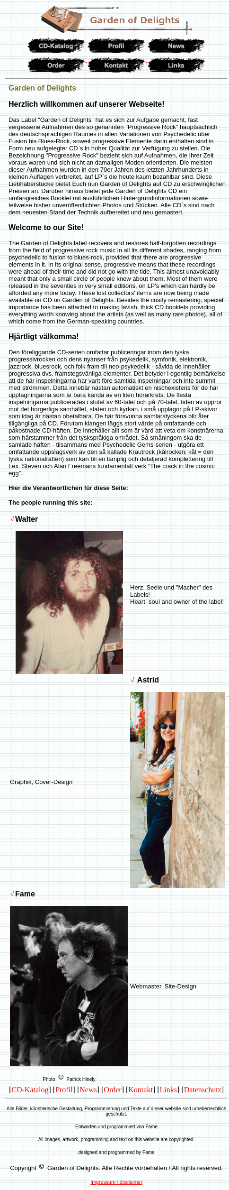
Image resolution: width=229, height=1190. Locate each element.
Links (168, 1090)
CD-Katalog (29, 1090)
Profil (63, 1090)
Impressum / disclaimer (116, 1182)
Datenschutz (202, 1090)
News (88, 1090)
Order (112, 1090)
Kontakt (140, 1090)
